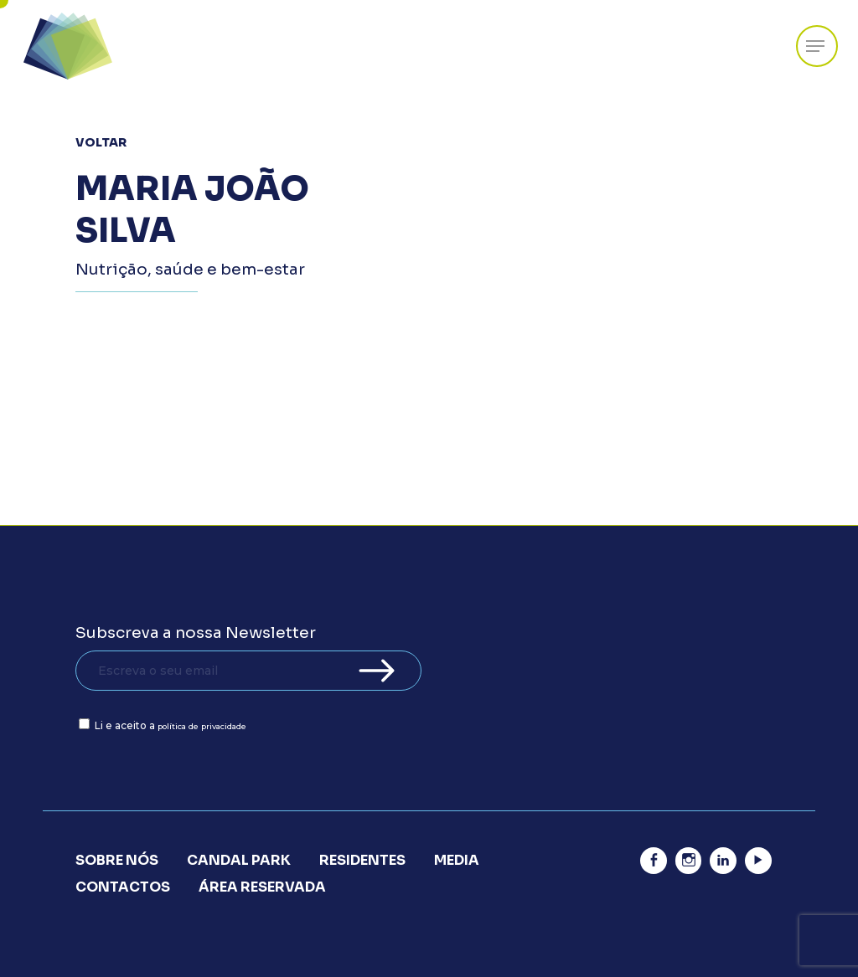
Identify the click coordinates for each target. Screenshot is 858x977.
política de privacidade (202, 726)
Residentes (362, 860)
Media (456, 860)
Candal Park (239, 860)
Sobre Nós (116, 860)
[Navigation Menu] (815, 46)
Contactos (122, 887)
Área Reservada (262, 887)
